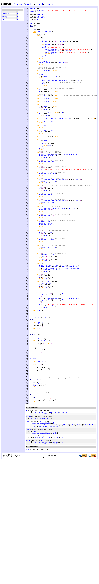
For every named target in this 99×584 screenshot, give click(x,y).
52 (66, 504)
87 (79, 504)
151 (51, 491)
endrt (46, 311)
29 (53, 512)
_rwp (61, 133)
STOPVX (49, 295)
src (22, 4)
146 (34, 506)
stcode (41, 183)
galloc (39, 459)
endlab (46, 144)
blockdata (50, 277)
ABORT (52, 63)
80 (77, 504)
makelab (5, 17)
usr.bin (29, 4)
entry (49, 358)
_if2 (49, 101)
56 (35, 491)
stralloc (5, 21)
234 (42, 496)
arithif (49, 232)
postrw (41, 319)
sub (48, 264)
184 (43, 506)
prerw (41, 317)
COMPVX (49, 216)
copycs (35, 461)
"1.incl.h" (40, 18)
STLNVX (49, 185)
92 (81, 504)
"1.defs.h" (41, 20)
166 (54, 491)
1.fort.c (49, 4)
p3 (43, 97)
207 (42, 508)
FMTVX (49, 351)
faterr (41, 201)
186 (65, 491)
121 (48, 491)
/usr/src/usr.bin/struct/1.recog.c (41, 504)
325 (55, 523)
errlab (46, 149)
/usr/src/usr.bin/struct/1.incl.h (40, 502)
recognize (42, 185)
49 (35, 517)
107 (45, 491)
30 (53, 498)
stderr (53, 57)
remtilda (5, 19)
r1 (39, 135)
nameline (42, 266)
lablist (41, 36)
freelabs (5, 14)
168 (57, 491)
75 (54, 493)
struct (39, 4)
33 (61, 504)
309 (54, 506)
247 (41, 519)
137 (31, 506)
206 (51, 506)
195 (46, 506)
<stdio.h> (40, 16)
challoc (38, 387)
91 (42, 491)
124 (88, 504)
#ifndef (32, 9)
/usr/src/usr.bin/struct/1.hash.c (40, 493)
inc (40, 248)
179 (62, 491)
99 (86, 504)
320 (57, 506)
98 (39, 517)
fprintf (48, 57)
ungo (48, 192)
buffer (68, 59)
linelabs (43, 407)
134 (48, 517)
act (3, 12)
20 (57, 504)
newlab (44, 48)
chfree (38, 441)
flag (43, 99)
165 (39, 506)
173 (56, 517)
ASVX (48, 241)
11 (38, 489)
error (44, 56)
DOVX (48, 250)
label (4, 16)
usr (17, 4)
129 (91, 504)
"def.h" (39, 21)
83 (39, 491)
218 (40, 500)
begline (51, 59)
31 (56, 512)
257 (42, 515)
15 (55, 504)
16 (35, 510)
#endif (32, 12)
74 (72, 504)
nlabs (45, 72)
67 (37, 491)
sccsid (41, 11)
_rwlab (46, 137)
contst (49, 257)
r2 (67, 319)
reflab (46, 155)
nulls (40, 371)
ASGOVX (49, 207)
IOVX (74, 320)
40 (64, 504)
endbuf (71, 183)
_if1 (56, 90)
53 (68, 504)
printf (41, 364)
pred (43, 95)
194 (61, 517)
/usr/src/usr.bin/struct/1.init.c (40, 498)
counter (46, 83)
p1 (68, 95)
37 (37, 510)
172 (53, 517)
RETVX (49, 286)
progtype (42, 264)
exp (46, 140)
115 (42, 517)
